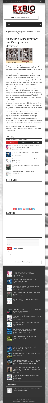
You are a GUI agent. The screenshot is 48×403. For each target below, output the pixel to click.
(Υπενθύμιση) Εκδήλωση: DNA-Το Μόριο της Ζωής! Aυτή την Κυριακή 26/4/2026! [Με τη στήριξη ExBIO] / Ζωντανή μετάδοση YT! (26, 361)
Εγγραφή (10, 251)
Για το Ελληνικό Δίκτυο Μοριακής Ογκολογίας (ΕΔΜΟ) (26, 165)
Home (8, 31)
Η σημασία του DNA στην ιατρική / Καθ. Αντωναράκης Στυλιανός (25, 280)
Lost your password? (13, 253)
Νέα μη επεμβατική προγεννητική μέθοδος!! (23, 171)
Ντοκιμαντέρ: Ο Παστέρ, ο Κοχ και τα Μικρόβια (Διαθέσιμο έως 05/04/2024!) (27, 310)
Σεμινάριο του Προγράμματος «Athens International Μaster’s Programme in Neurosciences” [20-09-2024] (24, 330)
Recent (24, 142)
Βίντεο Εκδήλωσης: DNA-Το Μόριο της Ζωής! (26, 353)
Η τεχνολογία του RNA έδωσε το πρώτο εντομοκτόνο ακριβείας (25, 337)
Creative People (32, 401)
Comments (36, 142)
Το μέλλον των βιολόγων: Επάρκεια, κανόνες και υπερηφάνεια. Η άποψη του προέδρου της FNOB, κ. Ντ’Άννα (26, 369)
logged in (14, 139)
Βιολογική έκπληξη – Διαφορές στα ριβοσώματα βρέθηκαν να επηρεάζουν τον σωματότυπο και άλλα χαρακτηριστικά (27, 376)
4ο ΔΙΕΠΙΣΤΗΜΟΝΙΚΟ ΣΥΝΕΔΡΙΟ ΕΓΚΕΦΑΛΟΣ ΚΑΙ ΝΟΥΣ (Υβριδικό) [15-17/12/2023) (25, 273)
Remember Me (18, 248)
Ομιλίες (21, 31)
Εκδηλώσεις (15, 31)
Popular (12, 142)
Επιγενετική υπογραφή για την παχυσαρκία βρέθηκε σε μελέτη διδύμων (26, 286)
